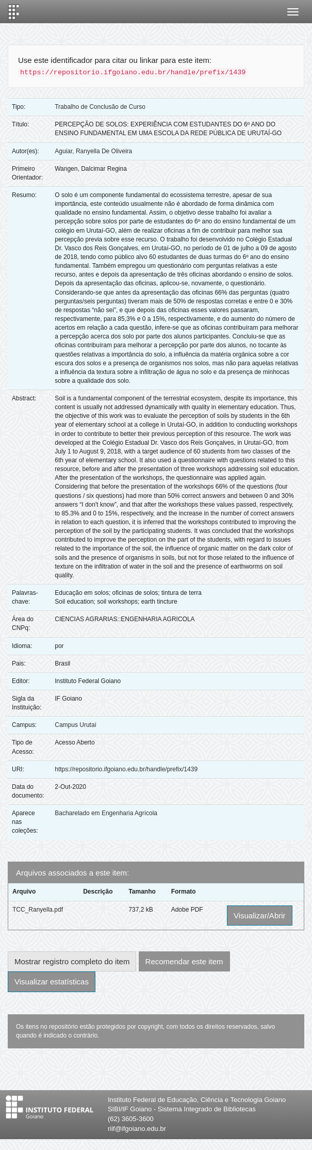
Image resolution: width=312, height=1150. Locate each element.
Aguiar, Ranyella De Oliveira (93, 151)
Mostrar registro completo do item (71, 961)
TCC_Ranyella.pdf (37, 909)
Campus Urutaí (75, 724)
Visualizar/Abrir (260, 915)
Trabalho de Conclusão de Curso (100, 106)
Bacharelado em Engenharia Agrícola (106, 813)
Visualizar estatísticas (51, 981)
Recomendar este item (184, 961)
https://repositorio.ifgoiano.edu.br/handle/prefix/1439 (126, 769)
